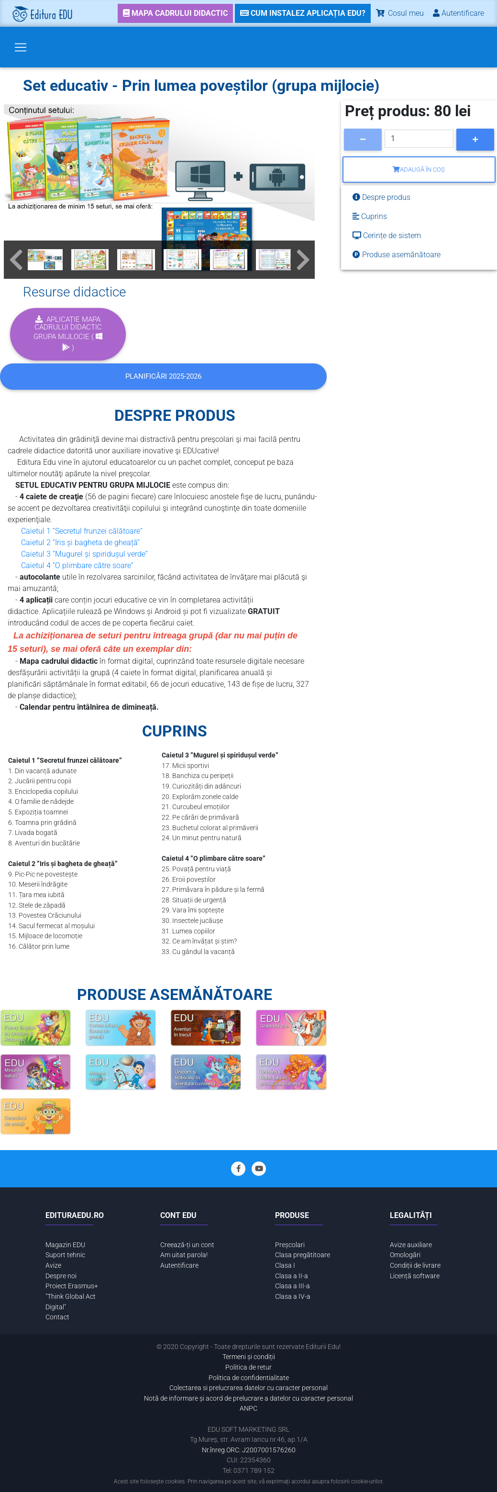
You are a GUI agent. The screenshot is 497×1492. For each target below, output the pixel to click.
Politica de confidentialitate (249, 1378)
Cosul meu (399, 13)
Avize (53, 1266)
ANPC (248, 1408)
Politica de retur (248, 1367)
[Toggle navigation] (20, 47)
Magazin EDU (65, 1245)
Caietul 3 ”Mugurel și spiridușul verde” (84, 554)
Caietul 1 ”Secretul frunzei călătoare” (82, 531)
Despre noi (61, 1276)
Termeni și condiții (248, 1357)
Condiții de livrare (415, 1266)
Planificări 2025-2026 (163, 376)
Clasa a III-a (292, 1286)
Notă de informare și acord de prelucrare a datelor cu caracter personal (248, 1398)
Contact (57, 1317)
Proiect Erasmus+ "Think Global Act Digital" (71, 1296)
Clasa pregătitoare (302, 1255)
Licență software (415, 1276)
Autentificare (179, 1266)
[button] (16, 260)
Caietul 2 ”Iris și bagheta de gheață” (80, 542)
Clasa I (285, 1266)
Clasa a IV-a (292, 1297)
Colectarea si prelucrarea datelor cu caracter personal (248, 1388)
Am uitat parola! (184, 1255)
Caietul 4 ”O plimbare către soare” (77, 565)
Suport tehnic (65, 1255)
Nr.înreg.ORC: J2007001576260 (249, 1450)
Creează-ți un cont (187, 1245)
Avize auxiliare (411, 1245)
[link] (175, 13)
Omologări (405, 1255)
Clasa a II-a (291, 1276)
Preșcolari (290, 1245)
